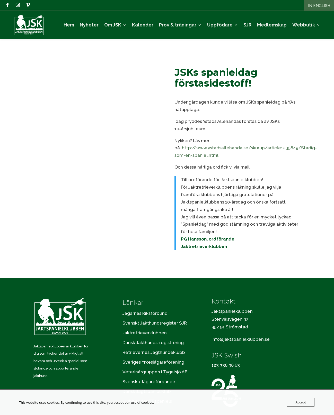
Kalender (142, 25)
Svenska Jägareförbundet (149, 374)
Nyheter (89, 25)
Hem (69, 25)
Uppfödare (220, 25)
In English (319, 5)
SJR (247, 25)
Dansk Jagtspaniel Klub (146, 383)
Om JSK (112, 25)
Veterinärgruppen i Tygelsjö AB (155, 364)
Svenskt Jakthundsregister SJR (154, 315)
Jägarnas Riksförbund (145, 305)
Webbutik (303, 25)
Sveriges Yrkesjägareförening (153, 354)
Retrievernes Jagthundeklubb (153, 344)
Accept (300, 402)
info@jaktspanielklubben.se (241, 332)
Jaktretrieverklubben (144, 325)
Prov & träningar (177, 25)
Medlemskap (272, 25)
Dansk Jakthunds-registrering (153, 335)
